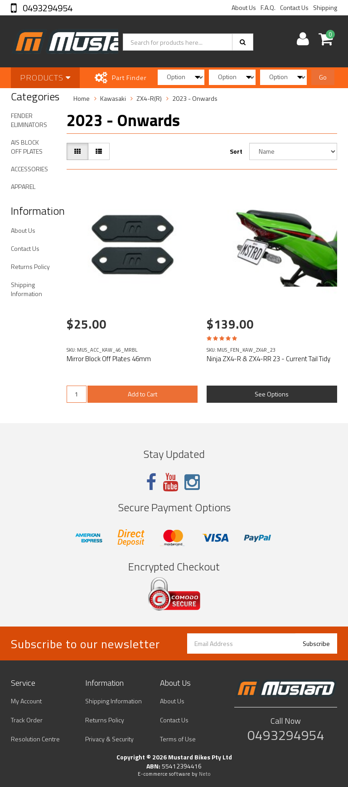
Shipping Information (26, 289)
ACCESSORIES (29, 169)
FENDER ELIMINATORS (29, 120)
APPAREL (23, 186)
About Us (244, 7)
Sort (236, 151)
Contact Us (294, 7)
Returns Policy (30, 266)
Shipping (325, 7)
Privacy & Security (109, 739)
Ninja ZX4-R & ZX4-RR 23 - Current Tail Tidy (268, 358)
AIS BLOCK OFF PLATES (27, 146)
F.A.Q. (268, 7)
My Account (26, 701)
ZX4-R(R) (149, 98)
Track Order (27, 720)
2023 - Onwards (195, 98)
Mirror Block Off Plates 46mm (109, 358)
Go (323, 77)
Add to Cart (142, 394)
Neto (205, 774)
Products (45, 77)
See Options (272, 394)
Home (81, 98)
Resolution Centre (35, 739)
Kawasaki (113, 98)
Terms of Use (178, 739)
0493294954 (46, 8)
